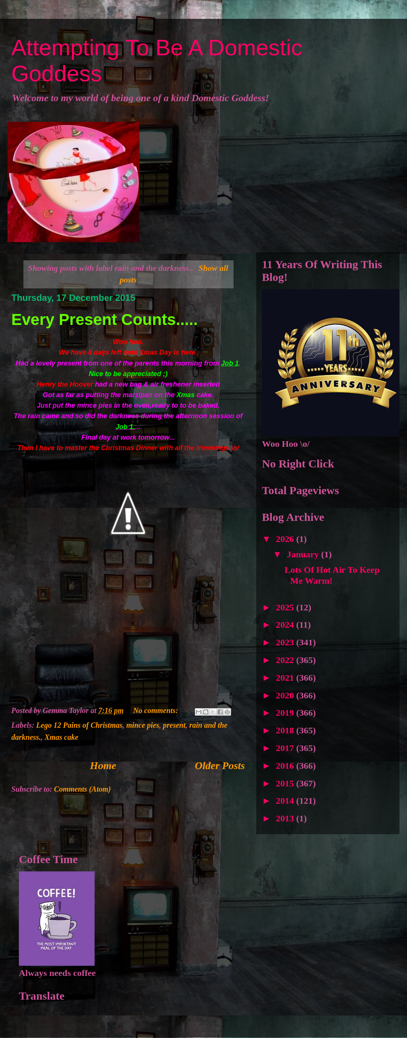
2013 (286, 818)
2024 (286, 625)
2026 (286, 539)
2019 (286, 713)
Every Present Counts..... (104, 319)
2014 (286, 801)
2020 (286, 695)
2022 (286, 660)
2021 (286, 678)
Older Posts (220, 765)
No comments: (156, 710)
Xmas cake (61, 737)
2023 (286, 642)
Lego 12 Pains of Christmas (79, 725)
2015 (286, 783)
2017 (286, 748)
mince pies (142, 725)
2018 (286, 730)
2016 (286, 766)
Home (103, 765)
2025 (286, 607)
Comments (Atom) (82, 789)
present (174, 725)
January (304, 554)
